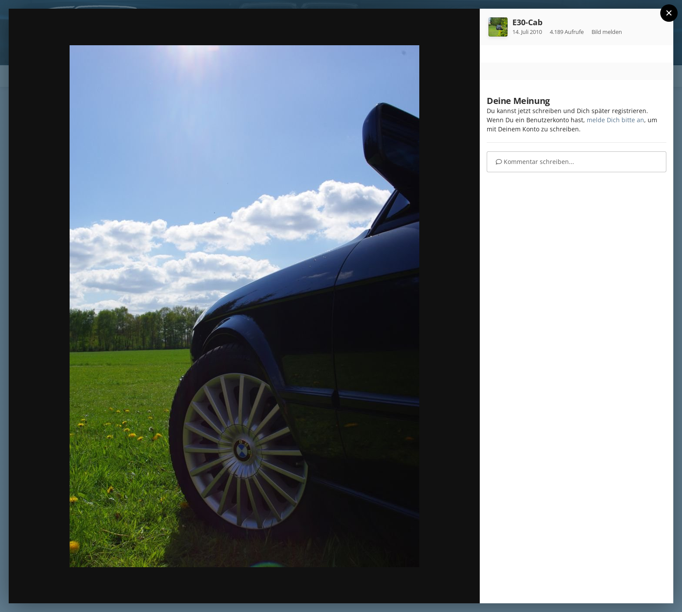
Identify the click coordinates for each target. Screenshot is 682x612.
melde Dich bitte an (615, 120)
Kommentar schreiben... (535, 161)
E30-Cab (527, 22)
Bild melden (607, 32)
